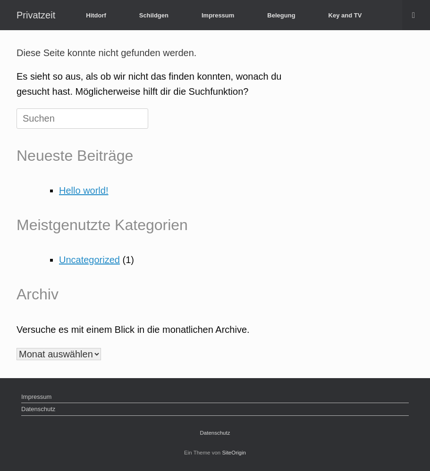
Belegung (281, 15)
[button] (416, 15)
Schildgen (154, 15)
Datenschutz (38, 409)
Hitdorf (96, 15)
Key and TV (345, 15)
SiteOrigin (234, 452)
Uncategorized (89, 260)
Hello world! (83, 190)
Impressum (218, 15)
